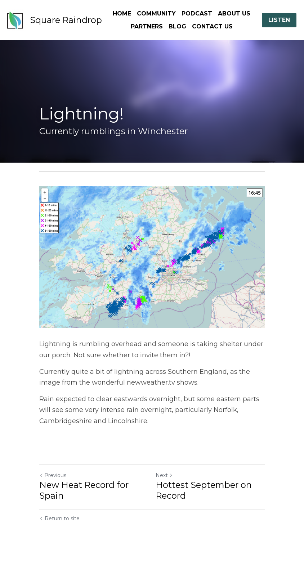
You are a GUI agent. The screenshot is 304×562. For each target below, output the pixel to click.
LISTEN (279, 20)
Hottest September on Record (204, 490)
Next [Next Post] (164, 475)
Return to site (59, 518)
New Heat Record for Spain (84, 490)
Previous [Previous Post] (52, 475)
